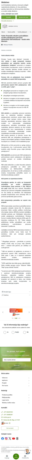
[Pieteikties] (16, 365)
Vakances (5, 378)
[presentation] (14, 340)
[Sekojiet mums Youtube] (13, 438)
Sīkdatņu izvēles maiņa (8, 402)
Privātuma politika (7, 395)
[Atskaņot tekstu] (8, 45)
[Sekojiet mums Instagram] (6, 438)
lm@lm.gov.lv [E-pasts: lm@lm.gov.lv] (7, 417)
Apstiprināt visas (23, 17)
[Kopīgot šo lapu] (16, 295)
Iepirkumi (4, 380)
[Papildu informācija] (9, 423)
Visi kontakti (9, 428)
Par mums (5, 385)
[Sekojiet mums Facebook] (2, 438)
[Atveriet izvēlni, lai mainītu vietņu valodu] (7, 457)
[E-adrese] (4, 423)
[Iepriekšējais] (2, 312)
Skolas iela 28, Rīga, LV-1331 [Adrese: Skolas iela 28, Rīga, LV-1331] (11, 420)
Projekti (4, 383)
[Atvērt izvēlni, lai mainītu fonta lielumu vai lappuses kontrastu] (25, 457)
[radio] (5, 332)
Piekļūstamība (6, 397)
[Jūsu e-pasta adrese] (17, 359)
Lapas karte (5, 400)
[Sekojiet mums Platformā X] (10, 438)
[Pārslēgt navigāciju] (16, 456)
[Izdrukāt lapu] (16, 291)
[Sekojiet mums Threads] (17, 438)
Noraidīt (8, 17)
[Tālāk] (29, 312)
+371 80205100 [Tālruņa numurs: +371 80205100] (8, 412)
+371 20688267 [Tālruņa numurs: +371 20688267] (8, 414)
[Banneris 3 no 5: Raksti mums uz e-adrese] (16, 312)
